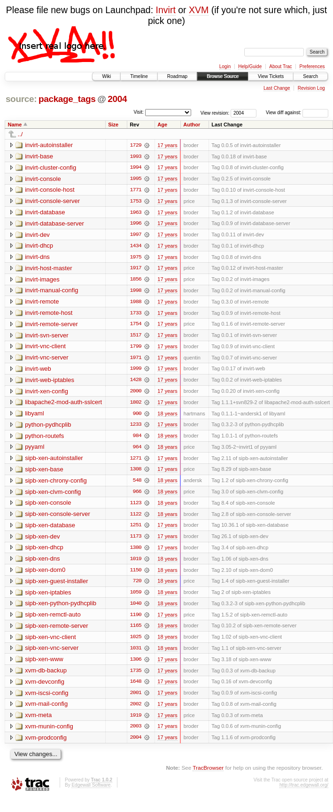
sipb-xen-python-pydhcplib (60, 607)
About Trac (280, 66)
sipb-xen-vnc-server (51, 652)
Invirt (166, 10)
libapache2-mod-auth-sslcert (63, 404)
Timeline (138, 76)
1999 (135, 371)
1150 (135, 574)
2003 (135, 731)
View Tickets (271, 76)
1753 (135, 201)
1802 (135, 404)
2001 (135, 698)
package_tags (67, 99)
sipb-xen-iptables (48, 596)
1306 (135, 664)
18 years (167, 416)
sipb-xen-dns (42, 562)
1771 (135, 190)
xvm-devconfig (44, 686)
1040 (135, 607)
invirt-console (43, 178)
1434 (135, 246)
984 (137, 438)
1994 (135, 168)
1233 (135, 427)
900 (137, 416)
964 (137, 449)
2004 (117, 99)
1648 (135, 686)
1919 (135, 720)
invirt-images (42, 280)
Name (15, 124)
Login (225, 66)
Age (162, 124)
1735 (135, 675)
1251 (135, 528)
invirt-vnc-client (45, 347)
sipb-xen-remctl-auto (53, 618)
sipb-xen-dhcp (44, 550)
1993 (135, 156)
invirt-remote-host (48, 314)
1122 (135, 517)
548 (137, 483)
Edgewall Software (90, 790)
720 (137, 585)
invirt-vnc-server (46, 359)
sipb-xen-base (44, 472)
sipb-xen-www (44, 663)
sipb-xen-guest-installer (56, 584)
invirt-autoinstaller (49, 144)
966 (137, 495)
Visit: (138, 112)
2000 (135, 393)
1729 (135, 145)
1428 (135, 382)
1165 (135, 630)
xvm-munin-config (49, 731)
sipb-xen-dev (42, 539)
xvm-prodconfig (46, 742)
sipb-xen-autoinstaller (54, 460)
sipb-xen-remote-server (56, 629)
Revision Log (311, 88)
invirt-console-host (50, 190)
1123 (135, 506)
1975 (135, 258)
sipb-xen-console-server (57, 517)
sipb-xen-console (48, 505)
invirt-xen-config (46, 393)
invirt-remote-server (51, 325)
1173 (135, 540)
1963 (135, 213)
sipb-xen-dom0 (45, 573)
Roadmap (177, 76)
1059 (135, 596)
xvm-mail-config (46, 708)
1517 (135, 337)
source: (21, 99)
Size (113, 124)
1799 (135, 348)
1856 (135, 280)
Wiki (106, 76)
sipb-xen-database (50, 528)
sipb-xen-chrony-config (56, 483)
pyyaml (34, 449)
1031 (135, 652)
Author (191, 124)
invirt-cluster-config (50, 167)
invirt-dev (37, 235)
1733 (135, 314)
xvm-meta (38, 720)
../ (20, 134)
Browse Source (223, 76)
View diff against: (297, 112)
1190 (135, 619)
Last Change (276, 88)
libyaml (34, 415)
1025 (135, 641)
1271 (135, 461)
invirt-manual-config (51, 291)
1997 (135, 235)
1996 (135, 224)
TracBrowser (208, 773)
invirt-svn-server (46, 336)
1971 (135, 359)
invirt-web (38, 370)
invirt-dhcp (39, 246)
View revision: (215, 112)
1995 (135, 179)
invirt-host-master (48, 269)
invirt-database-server (54, 223)
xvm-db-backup (46, 675)
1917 (135, 269)
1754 (135, 325)
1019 (135, 562)
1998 (135, 292)
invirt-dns (37, 257)
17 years (167, 145)
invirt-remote (42, 302)
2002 (135, 709)
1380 (135, 551)
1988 (135, 303)
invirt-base (39, 156)
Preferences (312, 66)
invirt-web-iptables (49, 381)
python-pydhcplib (48, 426)
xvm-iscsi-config (46, 697)
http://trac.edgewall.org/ (303, 790)
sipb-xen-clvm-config (53, 494)
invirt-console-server (52, 201)
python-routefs (44, 438)
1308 (135, 472)
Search (310, 76)
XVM (199, 10)
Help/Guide (250, 66)
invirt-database (45, 212)
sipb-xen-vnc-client (50, 641)
